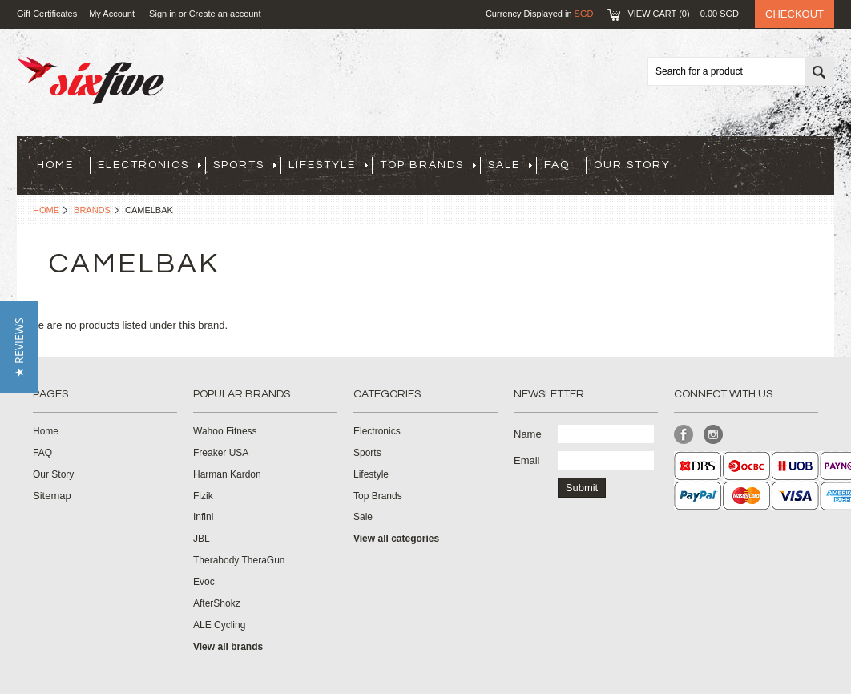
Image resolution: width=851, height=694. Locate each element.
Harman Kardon (227, 474)
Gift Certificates (47, 13)
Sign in (162, 13)
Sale (510, 165)
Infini (203, 517)
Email (527, 460)
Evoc (204, 581)
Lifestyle (328, 165)
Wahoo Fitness (225, 431)
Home (46, 210)
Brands (92, 210)
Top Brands (428, 165)
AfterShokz (216, 603)
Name (528, 434)
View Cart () (683, 13)
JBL (201, 538)
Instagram (714, 435)
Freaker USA (220, 452)
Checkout (794, 14)
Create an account (225, 13)
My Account (112, 13)
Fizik (203, 496)
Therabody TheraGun (239, 560)
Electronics (149, 165)
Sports (244, 165)
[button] (19, 347)
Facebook (684, 435)
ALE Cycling (219, 625)
